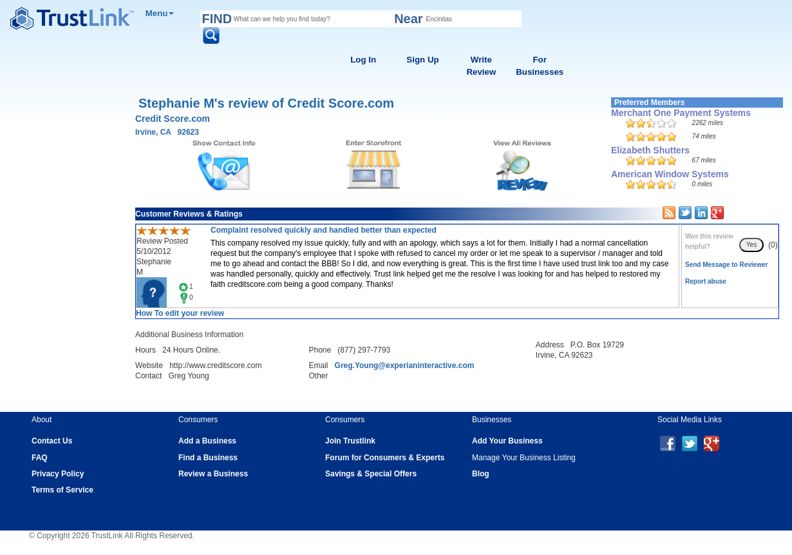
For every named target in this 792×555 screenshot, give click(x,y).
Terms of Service (62, 489)
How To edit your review (180, 313)
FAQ (40, 457)
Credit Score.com (172, 118)
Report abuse (705, 281)
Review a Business (213, 473)
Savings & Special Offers (371, 473)
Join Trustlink (350, 440)
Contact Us (52, 440)
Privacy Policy (58, 473)
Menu (160, 13)
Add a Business (207, 440)
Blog (480, 473)
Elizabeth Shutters (650, 150)
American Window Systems (670, 174)
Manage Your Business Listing (524, 457)
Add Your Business (507, 440)
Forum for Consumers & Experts (384, 457)
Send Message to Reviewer (726, 264)
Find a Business (208, 457)
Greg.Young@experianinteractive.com (405, 365)
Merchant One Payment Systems (681, 113)
